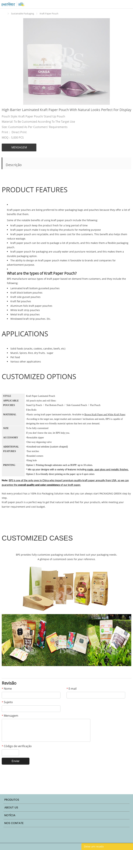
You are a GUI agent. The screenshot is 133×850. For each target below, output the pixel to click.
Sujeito (7, 702)
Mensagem (10, 716)
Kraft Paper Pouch (49, 13)
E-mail (71, 688)
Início (4, 13)
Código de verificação (17, 746)
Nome (7, 688)
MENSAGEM (19, 147)
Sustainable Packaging (22, 13)
